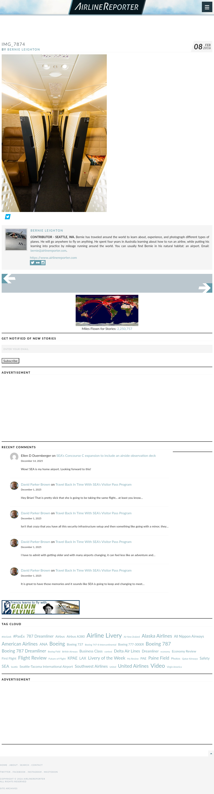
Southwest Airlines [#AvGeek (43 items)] (91, 666)
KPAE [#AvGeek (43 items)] (73, 658)
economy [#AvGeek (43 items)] (165, 651)
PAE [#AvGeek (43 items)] (143, 658)
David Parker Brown (35, 484)
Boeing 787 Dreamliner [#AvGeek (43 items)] (24, 650)
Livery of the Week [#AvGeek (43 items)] (106, 658)
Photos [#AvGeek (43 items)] (175, 658)
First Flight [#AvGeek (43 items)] (9, 658)
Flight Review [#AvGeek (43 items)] (32, 658)
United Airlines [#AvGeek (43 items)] (133, 666)
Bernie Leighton (23, 49)
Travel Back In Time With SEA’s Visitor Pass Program (94, 484)
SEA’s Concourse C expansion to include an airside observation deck (106, 455)
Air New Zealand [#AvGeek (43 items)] (132, 636)
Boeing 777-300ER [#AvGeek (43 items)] (131, 644)
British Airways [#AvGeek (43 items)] (70, 651)
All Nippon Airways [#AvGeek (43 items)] (189, 636)
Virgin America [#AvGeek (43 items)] (174, 666)
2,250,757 (124, 329)
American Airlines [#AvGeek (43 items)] (20, 644)
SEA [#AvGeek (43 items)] (5, 666)
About (13, 765)
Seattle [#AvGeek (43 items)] (14, 666)
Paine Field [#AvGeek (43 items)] (158, 657)
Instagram (35, 772)
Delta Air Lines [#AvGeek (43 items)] (127, 650)
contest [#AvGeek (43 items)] (108, 651)
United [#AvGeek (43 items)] (113, 666)
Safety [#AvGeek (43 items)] (205, 658)
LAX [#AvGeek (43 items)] (82, 658)
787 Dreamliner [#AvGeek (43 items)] (40, 636)
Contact (37, 765)
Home (3, 765)
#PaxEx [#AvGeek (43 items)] (19, 636)
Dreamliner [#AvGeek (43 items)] (150, 651)
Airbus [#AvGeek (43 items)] (60, 636)
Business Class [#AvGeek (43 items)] (91, 651)
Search (24, 765)
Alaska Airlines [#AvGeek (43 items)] (157, 636)
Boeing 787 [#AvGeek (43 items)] (158, 644)
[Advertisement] (107, 30)
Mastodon (51, 772)
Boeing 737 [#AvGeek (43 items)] (75, 644)
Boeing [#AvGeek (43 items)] (57, 644)
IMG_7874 (13, 44)
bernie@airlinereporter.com (48, 250)
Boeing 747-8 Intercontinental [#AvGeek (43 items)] (100, 644)
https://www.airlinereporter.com (53, 257)
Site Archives (9, 788)
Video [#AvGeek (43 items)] (157, 665)
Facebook (19, 772)
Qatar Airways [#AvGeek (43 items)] (190, 658)
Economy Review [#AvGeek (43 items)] (184, 651)
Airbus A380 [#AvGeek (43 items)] (76, 636)
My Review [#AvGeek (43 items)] (133, 658)
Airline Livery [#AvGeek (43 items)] (104, 635)
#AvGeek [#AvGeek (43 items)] (6, 636)
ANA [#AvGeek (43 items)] (43, 644)
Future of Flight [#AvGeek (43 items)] (57, 658)
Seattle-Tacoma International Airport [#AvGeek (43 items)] (46, 666)
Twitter (5, 772)
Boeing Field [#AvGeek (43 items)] (54, 651)
